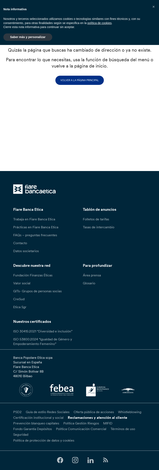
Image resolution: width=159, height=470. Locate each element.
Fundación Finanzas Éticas (32, 275)
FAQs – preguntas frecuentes (35, 235)
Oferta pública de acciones (94, 412)
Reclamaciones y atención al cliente (97, 417)
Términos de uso (123, 429)
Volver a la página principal (79, 80)
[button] (153, 6)
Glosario (89, 283)
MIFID (107, 423)
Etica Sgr (19, 307)
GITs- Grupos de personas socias (37, 291)
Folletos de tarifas (96, 219)
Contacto (20, 243)
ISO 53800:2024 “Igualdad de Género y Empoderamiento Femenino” (42, 341)
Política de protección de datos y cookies (43, 440)
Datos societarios (26, 251)
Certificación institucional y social (38, 417)
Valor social (21, 283)
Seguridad (20, 434)
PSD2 (17, 412)
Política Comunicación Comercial (81, 429)
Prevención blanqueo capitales (36, 423)
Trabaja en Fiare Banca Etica (34, 219)
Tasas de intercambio (98, 227)
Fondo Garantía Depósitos (32, 429)
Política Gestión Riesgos (81, 423)
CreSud (19, 299)
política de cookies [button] (99, 23)
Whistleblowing (129, 412)
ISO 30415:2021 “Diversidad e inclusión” (42, 331)
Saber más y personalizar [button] (28, 37)
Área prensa (92, 275)
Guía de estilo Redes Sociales (47, 412)
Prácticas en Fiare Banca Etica (35, 227)
